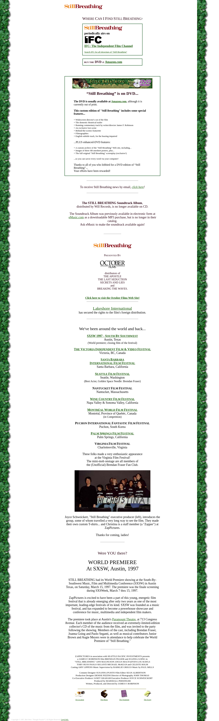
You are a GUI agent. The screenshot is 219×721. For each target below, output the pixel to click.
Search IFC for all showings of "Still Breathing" (105, 52)
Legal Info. (65, 719)
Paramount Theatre (124, 619)
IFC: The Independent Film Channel (108, 46)
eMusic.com (76, 217)
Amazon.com (118, 101)
